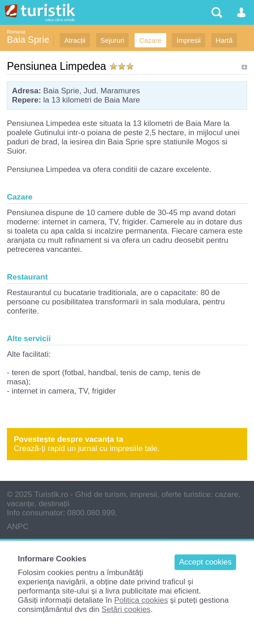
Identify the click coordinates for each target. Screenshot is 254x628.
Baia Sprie (28, 39)
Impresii (188, 40)
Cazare (150, 40)
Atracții (74, 40)
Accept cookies (205, 562)
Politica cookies (141, 600)
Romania (16, 31)
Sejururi (112, 40)
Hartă (224, 40)
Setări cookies (126, 609)
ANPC (17, 526)
